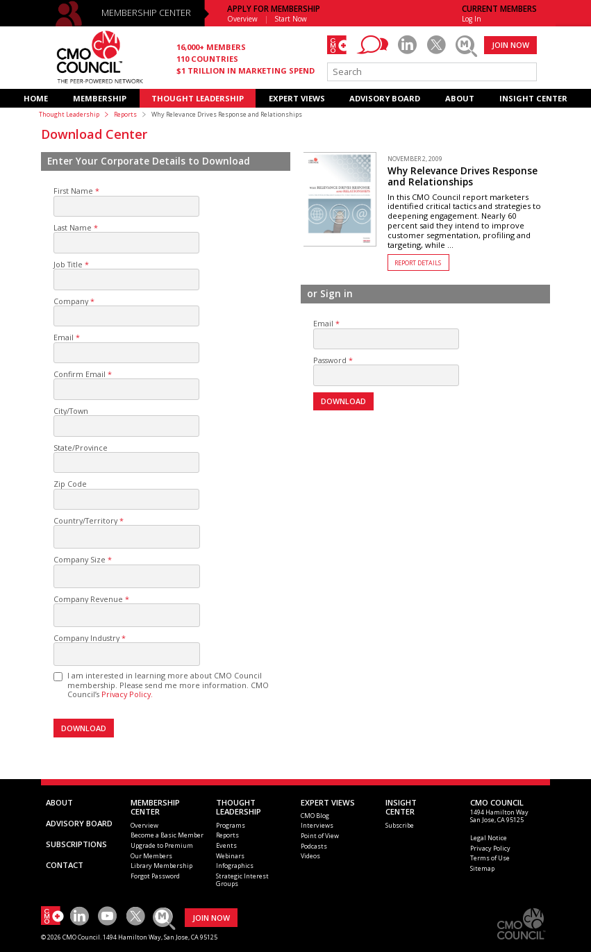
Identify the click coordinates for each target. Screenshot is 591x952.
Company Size (79, 559)
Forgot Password (155, 875)
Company (70, 301)
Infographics (234, 865)
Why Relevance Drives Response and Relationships (463, 177)
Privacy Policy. (127, 694)
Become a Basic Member (167, 835)
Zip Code (70, 483)
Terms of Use (490, 857)
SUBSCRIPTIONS (76, 844)
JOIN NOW (510, 45)
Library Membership (161, 865)
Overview (242, 19)
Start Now (291, 19)
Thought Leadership (69, 114)
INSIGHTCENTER (401, 807)
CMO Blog (315, 815)
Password (330, 360)
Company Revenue (88, 598)
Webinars (230, 855)
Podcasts (314, 846)
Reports (125, 114)
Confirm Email (79, 373)
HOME (36, 98)
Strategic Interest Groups (242, 879)
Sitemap (482, 868)
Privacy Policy (490, 848)
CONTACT (64, 865)
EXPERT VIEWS (297, 98)
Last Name (72, 227)
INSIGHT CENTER (533, 98)
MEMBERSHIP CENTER (146, 13)
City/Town (70, 410)
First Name (73, 190)
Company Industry (86, 637)
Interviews (317, 825)
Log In (471, 19)
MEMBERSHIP (99, 98)
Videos (310, 855)
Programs (230, 825)
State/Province (80, 447)
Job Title (68, 264)
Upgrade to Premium (162, 845)
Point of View (320, 835)
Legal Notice (488, 837)
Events (226, 845)
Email (63, 337)
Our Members (151, 855)
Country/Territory (85, 520)
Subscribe (399, 825)
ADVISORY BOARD (384, 98)
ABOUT (459, 98)
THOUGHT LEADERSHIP (197, 98)
